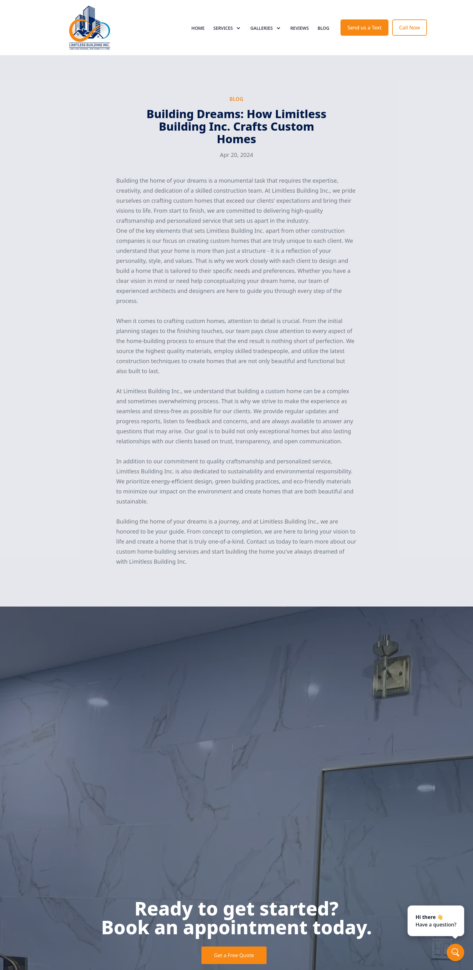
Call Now (409, 27)
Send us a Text (364, 27)
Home (198, 28)
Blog (324, 28)
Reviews (299, 28)
